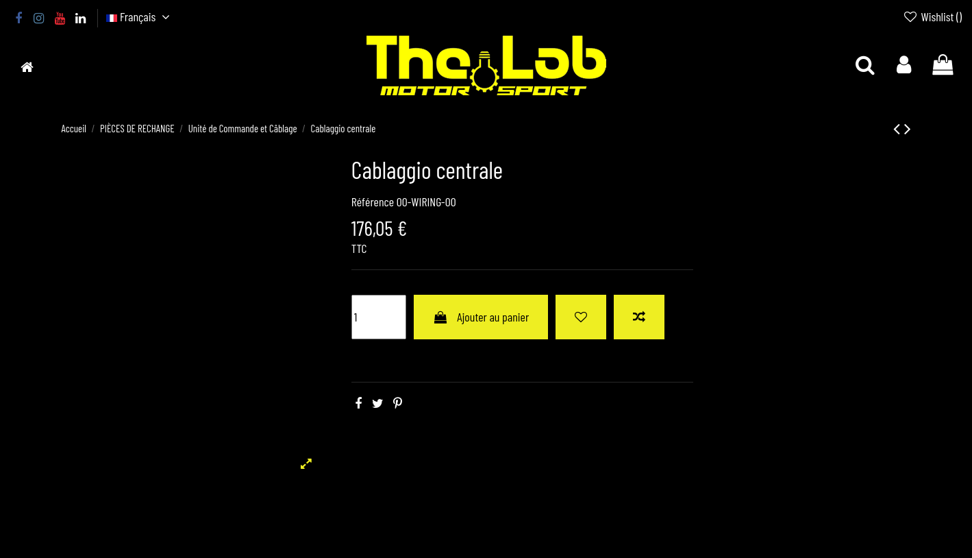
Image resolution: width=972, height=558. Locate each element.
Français (140, 16)
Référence (372, 201)
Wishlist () (932, 16)
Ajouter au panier (481, 316)
